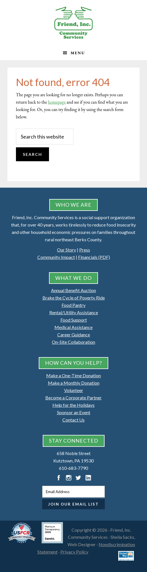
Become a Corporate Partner (73, 397)
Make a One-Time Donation (73, 375)
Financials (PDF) (94, 257)
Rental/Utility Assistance (73, 312)
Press (84, 249)
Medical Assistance (73, 327)
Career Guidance (73, 334)
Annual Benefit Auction (73, 290)
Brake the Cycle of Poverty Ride (73, 297)
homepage (57, 102)
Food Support (73, 319)
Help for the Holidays (73, 405)
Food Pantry (73, 305)
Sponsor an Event (73, 412)
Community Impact (56, 257)
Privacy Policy (74, 551)
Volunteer (73, 390)
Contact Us (73, 419)
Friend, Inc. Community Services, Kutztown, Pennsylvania (73, 23)
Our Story (66, 249)
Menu (78, 52)
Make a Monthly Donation (73, 382)
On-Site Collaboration (73, 342)
